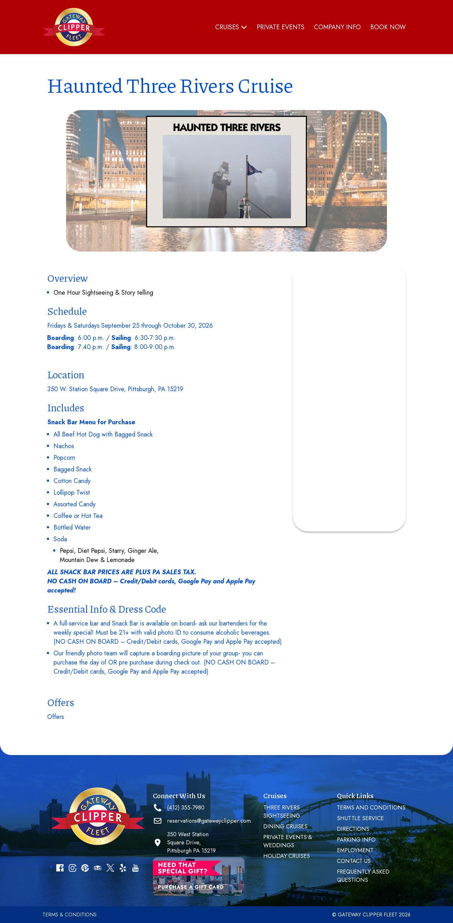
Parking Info (356, 840)
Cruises (231, 27)
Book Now (388, 27)
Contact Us (354, 861)
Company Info (337, 27)
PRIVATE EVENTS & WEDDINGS (287, 841)
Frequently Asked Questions (363, 876)
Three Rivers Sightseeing (281, 811)
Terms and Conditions (371, 807)
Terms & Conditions (69, 914)
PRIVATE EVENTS (281, 27)
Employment (355, 850)
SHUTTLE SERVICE (360, 818)
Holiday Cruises (286, 856)
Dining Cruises (285, 826)
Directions (353, 829)
